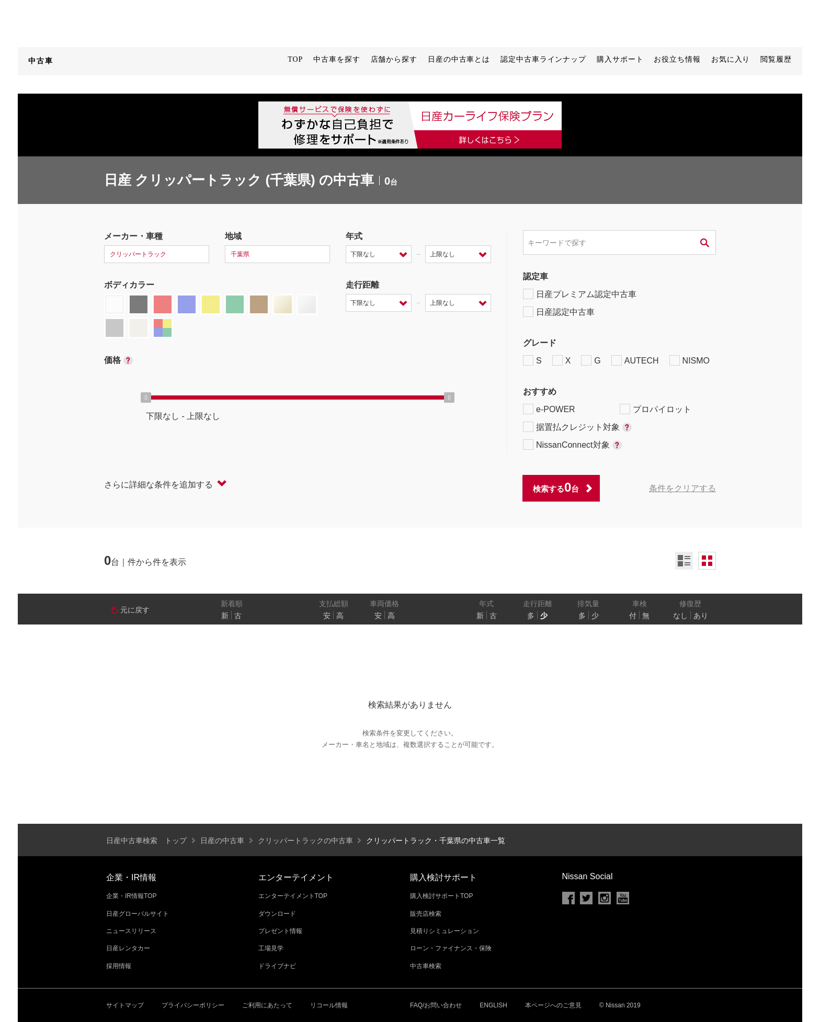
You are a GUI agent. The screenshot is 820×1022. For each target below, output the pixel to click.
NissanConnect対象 (572, 444)
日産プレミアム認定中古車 (579, 294)
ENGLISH (493, 1005)
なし (680, 615)
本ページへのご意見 (553, 1005)
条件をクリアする (682, 488)
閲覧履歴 (776, 59)
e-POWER (549, 409)
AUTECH (635, 360)
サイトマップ (125, 1005)
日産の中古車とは (459, 59)
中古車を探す (336, 59)
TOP (295, 59)
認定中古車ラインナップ (543, 59)
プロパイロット (655, 409)
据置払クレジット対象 (577, 427)
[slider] (146, 397)
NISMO (689, 360)
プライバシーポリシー (193, 1005)
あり (700, 615)
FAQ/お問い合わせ (436, 1005)
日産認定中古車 (559, 311)
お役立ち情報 (677, 59)
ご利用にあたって (267, 1005)
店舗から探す (394, 59)
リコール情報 (329, 1005)
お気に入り (730, 59)
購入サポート (620, 59)
